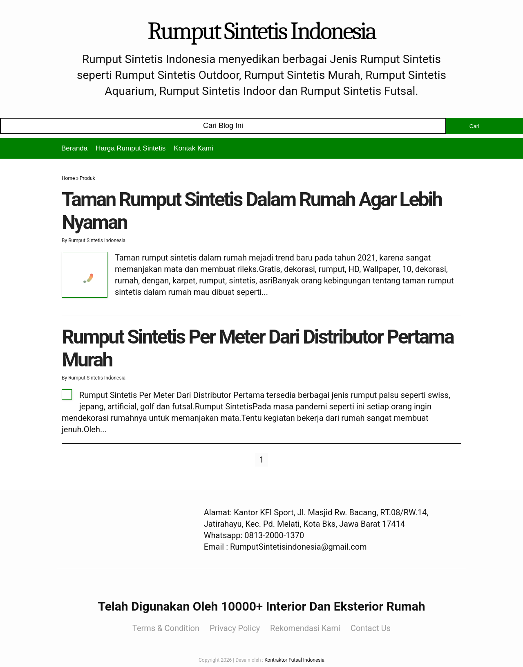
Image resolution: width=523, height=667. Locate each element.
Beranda (74, 148)
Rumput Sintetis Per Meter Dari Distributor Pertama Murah (258, 348)
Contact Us (371, 628)
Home (68, 178)
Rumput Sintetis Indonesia (261, 31)
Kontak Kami (193, 148)
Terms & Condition (165, 628)
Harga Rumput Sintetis (130, 148)
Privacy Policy (235, 628)
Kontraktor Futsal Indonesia (294, 660)
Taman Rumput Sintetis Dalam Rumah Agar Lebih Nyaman (252, 211)
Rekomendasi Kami (305, 628)
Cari (474, 126)
